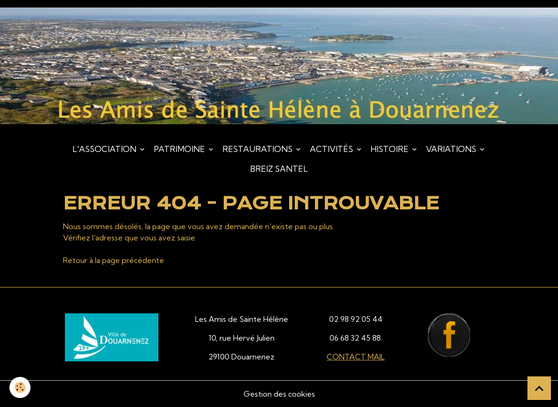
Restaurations (258, 149)
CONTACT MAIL (356, 356)
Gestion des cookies (279, 394)
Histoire (390, 149)
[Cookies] (20, 387)
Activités (332, 149)
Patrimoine (180, 149)
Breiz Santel (279, 169)
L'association (105, 149)
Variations (452, 149)
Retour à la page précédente (113, 260)
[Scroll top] (539, 388)
